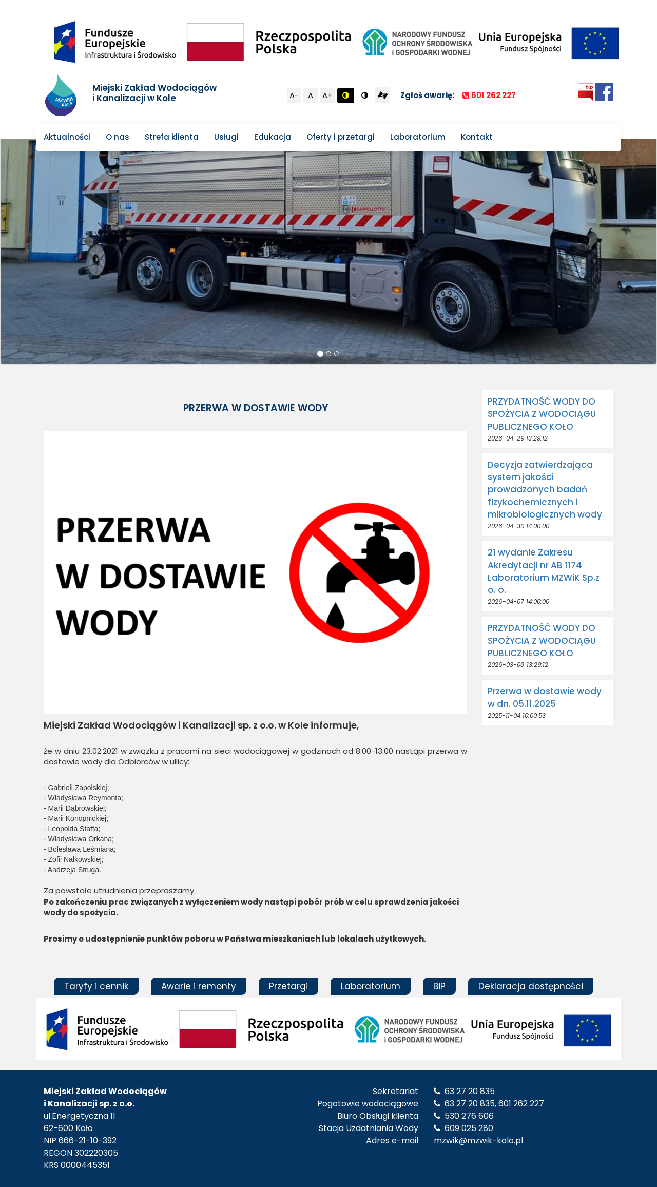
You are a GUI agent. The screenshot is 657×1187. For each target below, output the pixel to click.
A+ (327, 95)
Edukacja (272, 136)
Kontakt (477, 136)
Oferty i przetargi (340, 136)
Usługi (226, 136)
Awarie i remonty (198, 986)
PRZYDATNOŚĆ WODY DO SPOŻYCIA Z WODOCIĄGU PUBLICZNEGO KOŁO (542, 414)
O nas (117, 136)
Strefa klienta (172, 136)
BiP (439, 986)
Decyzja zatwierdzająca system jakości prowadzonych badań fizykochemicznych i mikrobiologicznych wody (545, 489)
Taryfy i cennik (96, 986)
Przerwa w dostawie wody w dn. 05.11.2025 (545, 697)
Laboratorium (418, 136)
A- (294, 95)
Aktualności (67, 136)
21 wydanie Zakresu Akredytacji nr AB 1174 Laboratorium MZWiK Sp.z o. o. (544, 571)
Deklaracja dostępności (530, 986)
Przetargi (288, 986)
